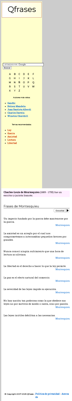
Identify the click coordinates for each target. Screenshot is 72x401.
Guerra (11, 133)
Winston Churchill (17, 116)
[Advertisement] (21, 39)
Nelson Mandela (16, 106)
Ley (9, 130)
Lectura (11, 139)
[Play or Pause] (68, 210)
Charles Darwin (16, 112)
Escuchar (60, 210)
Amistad (12, 136)
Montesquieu (63, 225)
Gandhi (11, 103)
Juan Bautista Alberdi (19, 109)
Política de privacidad (47, 393)
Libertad (12, 143)
